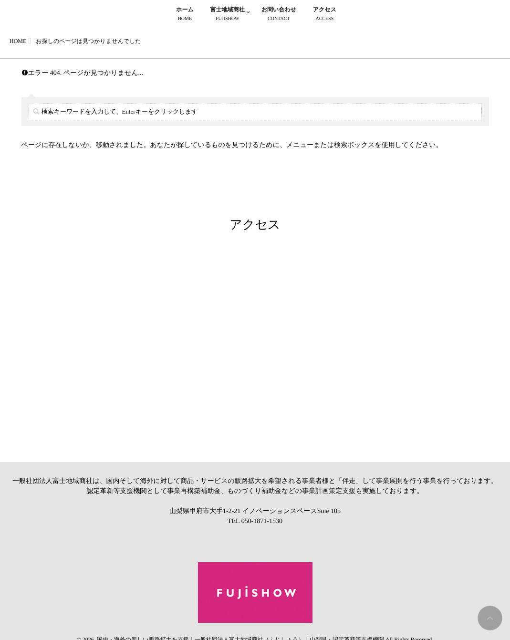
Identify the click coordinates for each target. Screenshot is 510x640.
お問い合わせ (278, 15)
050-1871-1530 (261, 521)
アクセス (324, 15)
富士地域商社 (227, 15)
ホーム (185, 15)
